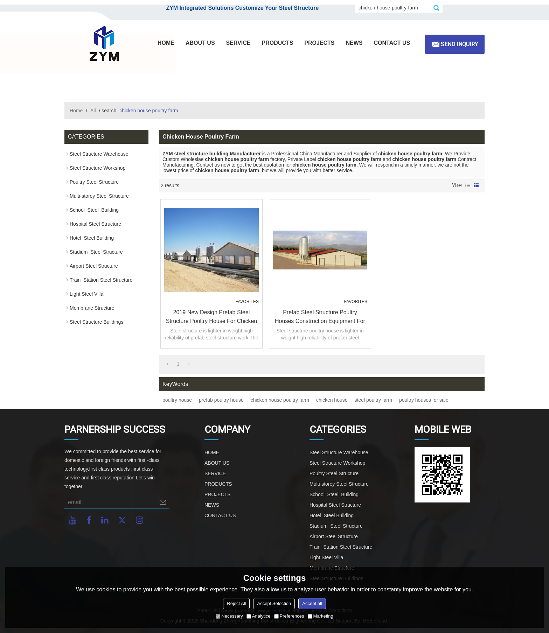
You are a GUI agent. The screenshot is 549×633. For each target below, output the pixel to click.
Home (76, 110)
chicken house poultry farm (280, 400)
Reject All (236, 603)
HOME (166, 43)
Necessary (229, 616)
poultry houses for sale (424, 400)
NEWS (354, 43)
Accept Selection (274, 603)
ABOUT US (200, 43)
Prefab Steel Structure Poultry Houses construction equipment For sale (320, 317)
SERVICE (238, 43)
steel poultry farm (373, 400)
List (468, 185)
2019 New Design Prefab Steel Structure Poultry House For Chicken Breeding (211, 317)
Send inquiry (459, 44)
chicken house (332, 400)
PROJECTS (319, 43)
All (93, 110)
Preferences (289, 616)
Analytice (258, 616)
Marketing (320, 616)
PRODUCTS (277, 43)
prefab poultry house (221, 400)
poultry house (177, 400)
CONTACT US (392, 43)
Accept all (312, 603)
